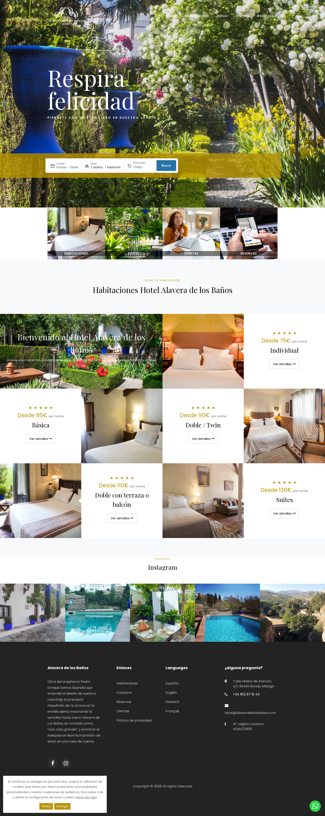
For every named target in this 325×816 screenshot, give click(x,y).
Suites (284, 499)
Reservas (123, 701)
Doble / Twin (203, 425)
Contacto (124, 692)
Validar (46, 806)
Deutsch (172, 701)
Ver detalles (284, 364)
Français (172, 711)
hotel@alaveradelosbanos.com (250, 712)
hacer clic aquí (86, 797)
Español (172, 683)
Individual (284, 350)
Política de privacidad (134, 720)
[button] (5, 103)
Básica (41, 425)
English (171, 692)
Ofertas (122, 711)
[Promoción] (143, 167)
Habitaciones (127, 683)
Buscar (166, 165)
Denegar (62, 806)
